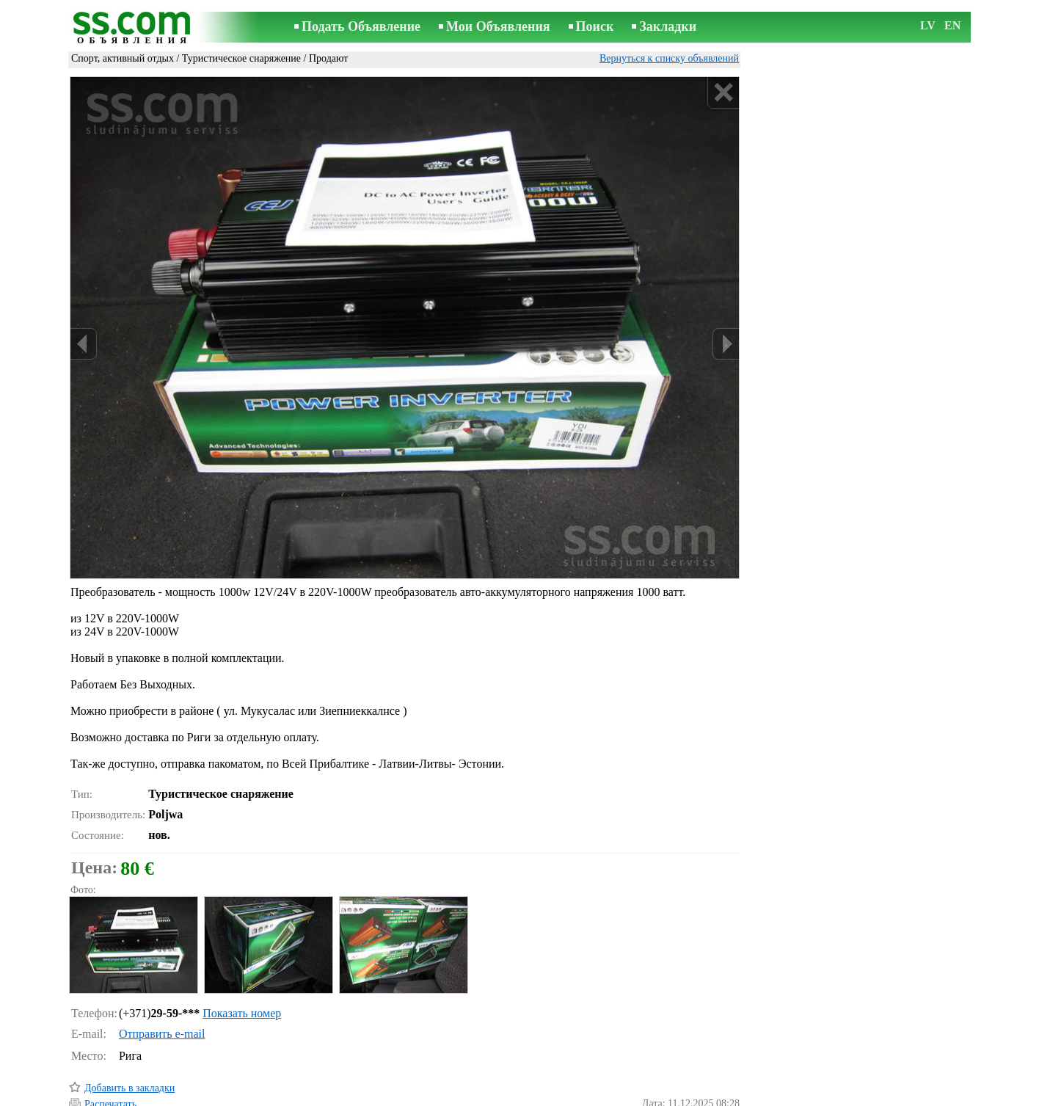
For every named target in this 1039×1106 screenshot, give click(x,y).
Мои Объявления (498, 26)
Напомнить (109, 1074)
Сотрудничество (540, 1096)
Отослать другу (118, 1057)
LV (928, 25)
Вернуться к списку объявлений (669, 58)
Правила (328, 1096)
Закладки (667, 26)
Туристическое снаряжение (241, 58)
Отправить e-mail (162, 971)
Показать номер (242, 951)
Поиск (595, 26)
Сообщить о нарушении (687, 1075)
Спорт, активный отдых (122, 58)
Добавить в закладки (129, 1025)
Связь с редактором (402, 1096)
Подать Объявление (361, 26)
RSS (597, 1096)
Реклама (474, 1096)
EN (952, 25)
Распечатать (110, 1041)
